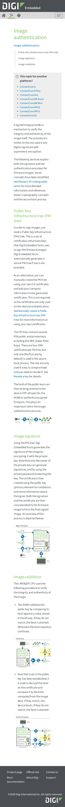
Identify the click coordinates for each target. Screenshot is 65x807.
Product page (14, 772)
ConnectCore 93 (28, 115)
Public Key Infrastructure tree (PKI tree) (38, 52)
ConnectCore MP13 (30, 111)
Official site (32, 772)
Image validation (26, 64)
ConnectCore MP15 (30, 107)
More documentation (16, 780)
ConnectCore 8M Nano (32, 99)
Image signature (26, 58)
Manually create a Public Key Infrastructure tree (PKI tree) (30, 315)
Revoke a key (21, 376)
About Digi (32, 778)
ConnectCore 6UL (29, 95)
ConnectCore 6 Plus (30, 91)
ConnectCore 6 (27, 87)
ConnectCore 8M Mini (31, 103)
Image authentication (26, 46)
